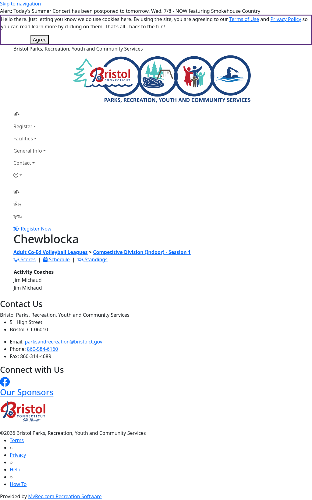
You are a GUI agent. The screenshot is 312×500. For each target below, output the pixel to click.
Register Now (36, 228)
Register (22, 126)
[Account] (29, 175)
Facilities (23, 138)
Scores (24, 259)
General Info (27, 150)
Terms (17, 440)
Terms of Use (244, 19)
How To (18, 484)
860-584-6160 (42, 349)
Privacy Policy (285, 19)
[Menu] (17, 216)
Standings (92, 259)
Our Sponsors (26, 392)
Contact (22, 163)
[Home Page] (29, 114)
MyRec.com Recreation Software (64, 496)
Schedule (56, 259)
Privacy (18, 455)
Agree (39, 39)
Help (15, 469)
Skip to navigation (20, 3)
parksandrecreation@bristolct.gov (63, 341)
